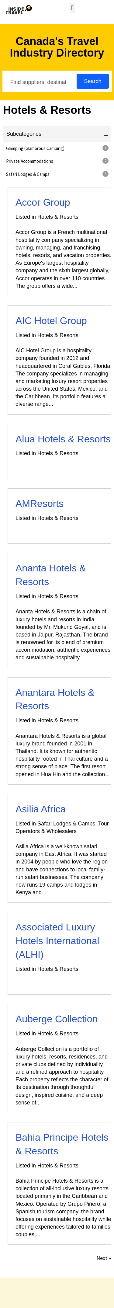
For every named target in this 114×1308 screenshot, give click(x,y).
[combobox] (39, 82)
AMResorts (40, 503)
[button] (72, 8)
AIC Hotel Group (51, 320)
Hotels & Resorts (57, 217)
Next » (103, 1257)
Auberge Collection (57, 1018)
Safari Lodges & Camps (57, 174)
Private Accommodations (57, 161)
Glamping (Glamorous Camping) (57, 148)
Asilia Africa (41, 809)
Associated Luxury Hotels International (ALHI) (57, 941)
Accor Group (43, 202)
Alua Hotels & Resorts (63, 439)
